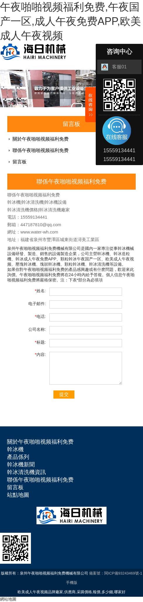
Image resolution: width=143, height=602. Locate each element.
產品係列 (18, 457)
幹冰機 (15, 449)
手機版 (71, 582)
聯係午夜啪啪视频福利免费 (41, 150)
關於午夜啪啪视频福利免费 (41, 138)
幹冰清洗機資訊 (26, 472)
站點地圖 (18, 495)
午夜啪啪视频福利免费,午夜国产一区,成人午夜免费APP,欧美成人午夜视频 (70, 21)
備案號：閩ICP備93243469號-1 (115, 573)
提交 (64, 394)
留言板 (20, 161)
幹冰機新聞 (21, 464)
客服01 (114, 67)
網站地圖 (8, 599)
